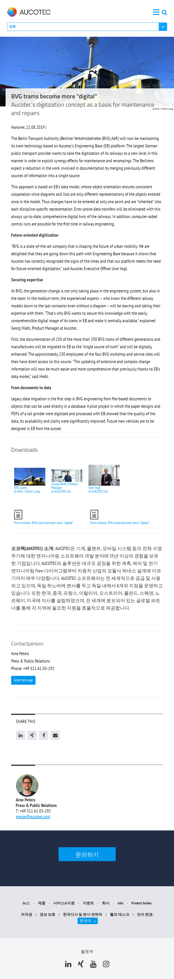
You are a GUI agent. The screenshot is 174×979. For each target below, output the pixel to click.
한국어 (89, 920)
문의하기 (87, 854)
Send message (23, 680)
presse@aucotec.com (33, 816)
